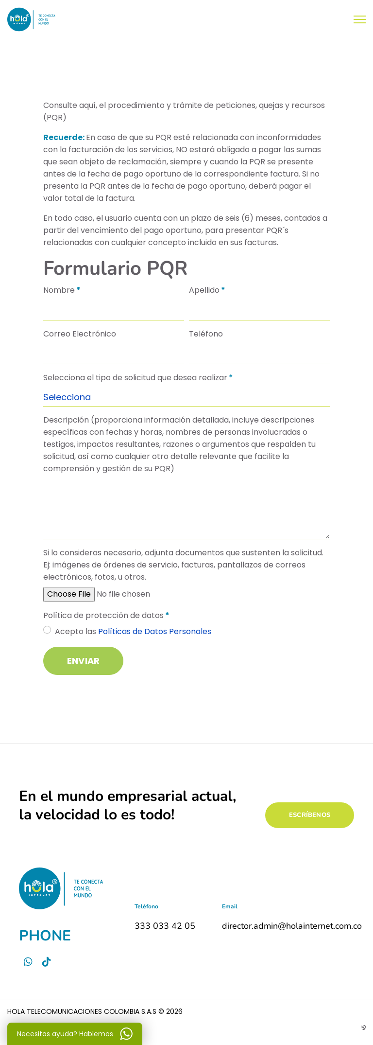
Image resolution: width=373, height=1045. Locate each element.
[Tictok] (46, 962)
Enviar (83, 661)
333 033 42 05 (165, 926)
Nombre (62, 290)
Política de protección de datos (106, 615)
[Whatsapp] (28, 962)
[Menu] (360, 19)
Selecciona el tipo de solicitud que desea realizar (138, 377)
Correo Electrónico (79, 333)
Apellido (207, 290)
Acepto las (133, 631)
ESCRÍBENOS (309, 815)
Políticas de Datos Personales (153, 631)
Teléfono (206, 333)
